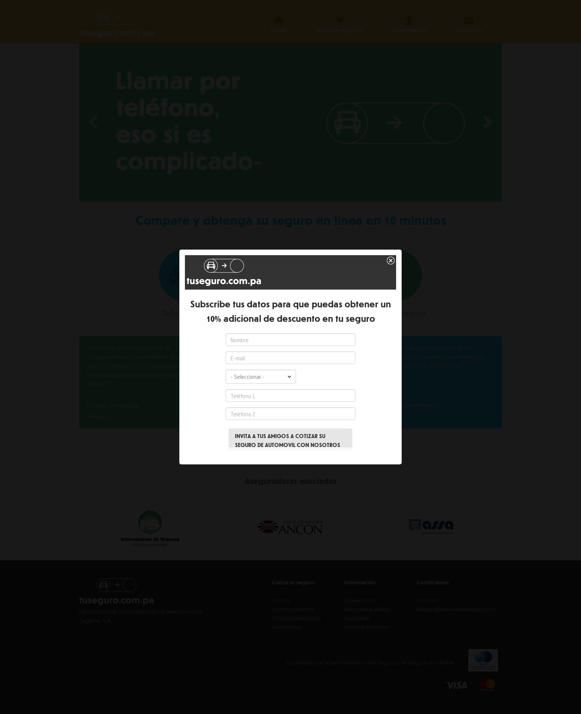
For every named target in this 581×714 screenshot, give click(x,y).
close (391, 247)
